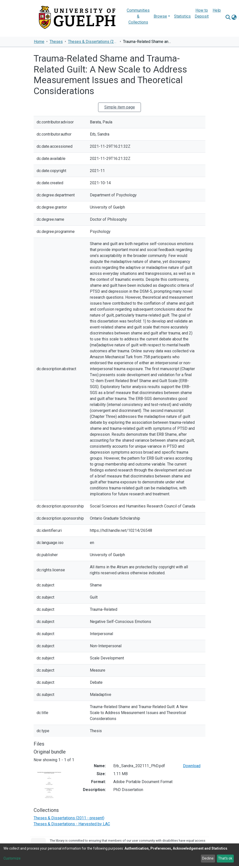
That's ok (225, 858)
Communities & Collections (138, 16)
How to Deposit (202, 13)
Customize (12, 858)
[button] (234, 17)
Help (217, 10)
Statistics (182, 16)
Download (191, 765)
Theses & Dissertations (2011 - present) (93, 41)
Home (39, 41)
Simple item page (119, 107)
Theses (56, 41)
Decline (208, 858)
